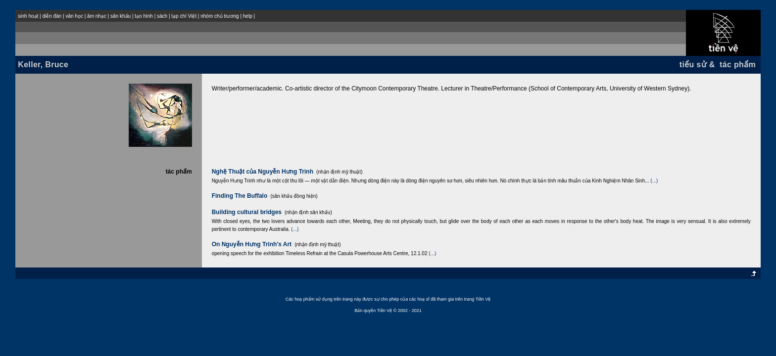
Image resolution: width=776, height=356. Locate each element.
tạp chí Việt (183, 16)
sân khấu (120, 16)
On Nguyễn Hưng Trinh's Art (251, 244)
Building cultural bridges (247, 212)
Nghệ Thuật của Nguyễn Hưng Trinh (262, 171)
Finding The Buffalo (240, 195)
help (247, 16)
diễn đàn (51, 16)
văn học (74, 16)
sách (162, 16)
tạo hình (144, 16)
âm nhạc (96, 16)
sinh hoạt (28, 16)
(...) (654, 180)
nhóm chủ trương (219, 16)
